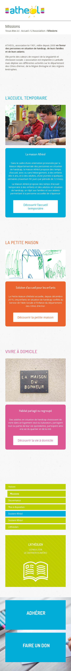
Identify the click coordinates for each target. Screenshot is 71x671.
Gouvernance (14, 500)
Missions (12, 26)
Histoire (11, 486)
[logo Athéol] (29, 12)
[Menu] (62, 10)
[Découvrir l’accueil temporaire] (35, 206)
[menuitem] (62, 10)
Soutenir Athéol (15, 513)
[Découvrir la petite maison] (35, 317)
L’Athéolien (13, 526)
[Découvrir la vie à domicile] (35, 440)
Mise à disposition (16, 506)
